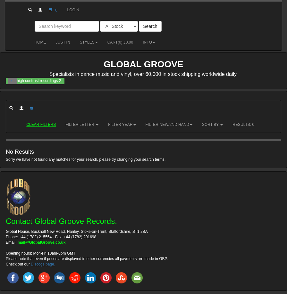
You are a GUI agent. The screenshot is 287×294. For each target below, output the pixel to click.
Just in (63, 42)
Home (40, 42)
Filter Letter (81, 124)
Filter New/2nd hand (169, 124)
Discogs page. (43, 264)
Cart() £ (120, 42)
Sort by (212, 124)
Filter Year (122, 124)
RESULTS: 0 (243, 124)
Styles (89, 42)
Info (149, 42)
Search (150, 26)
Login (73, 10)
